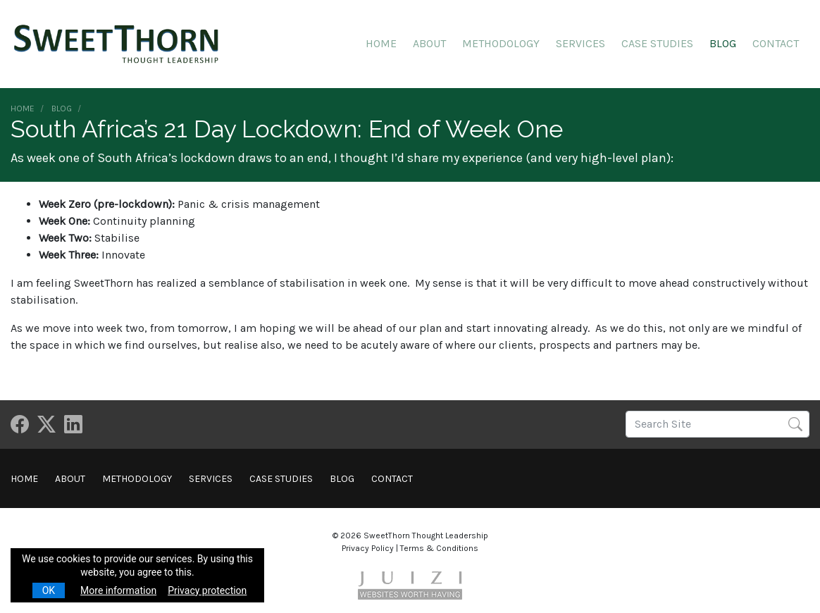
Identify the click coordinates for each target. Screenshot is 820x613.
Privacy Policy (368, 548)
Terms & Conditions (439, 548)
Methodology (501, 43)
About (429, 43)
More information (118, 590)
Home (381, 43)
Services (580, 43)
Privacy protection (207, 590)
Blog (722, 43)
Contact (775, 43)
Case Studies (657, 43)
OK (48, 590)
